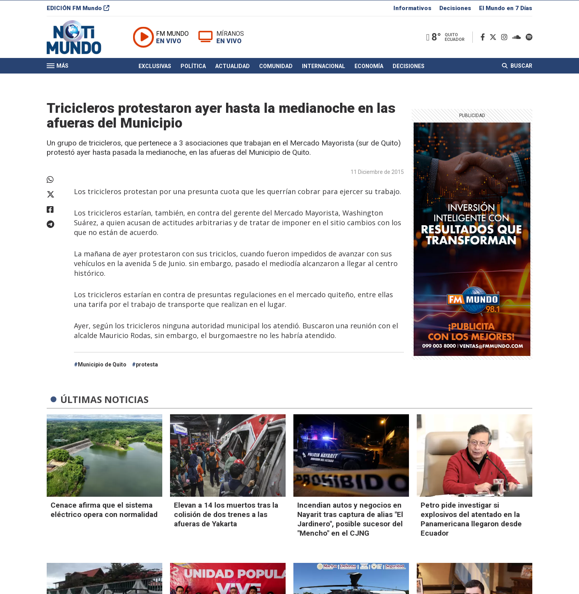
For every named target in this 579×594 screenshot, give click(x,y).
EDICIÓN (78, 9)
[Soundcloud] (518, 38)
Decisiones (455, 9)
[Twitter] (495, 38)
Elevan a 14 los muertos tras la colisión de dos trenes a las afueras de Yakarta (226, 514)
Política (193, 67)
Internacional (323, 67)
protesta (147, 364)
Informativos (412, 9)
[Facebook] (484, 38)
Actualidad (232, 67)
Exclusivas (155, 67)
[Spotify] (529, 38)
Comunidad (276, 67)
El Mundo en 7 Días (505, 9)
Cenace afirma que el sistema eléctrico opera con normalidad (104, 510)
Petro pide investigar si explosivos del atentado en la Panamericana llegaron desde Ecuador (471, 519)
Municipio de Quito (102, 364)
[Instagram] (506, 38)
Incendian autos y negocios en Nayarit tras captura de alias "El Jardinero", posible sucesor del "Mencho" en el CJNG (350, 519)
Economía (368, 67)
